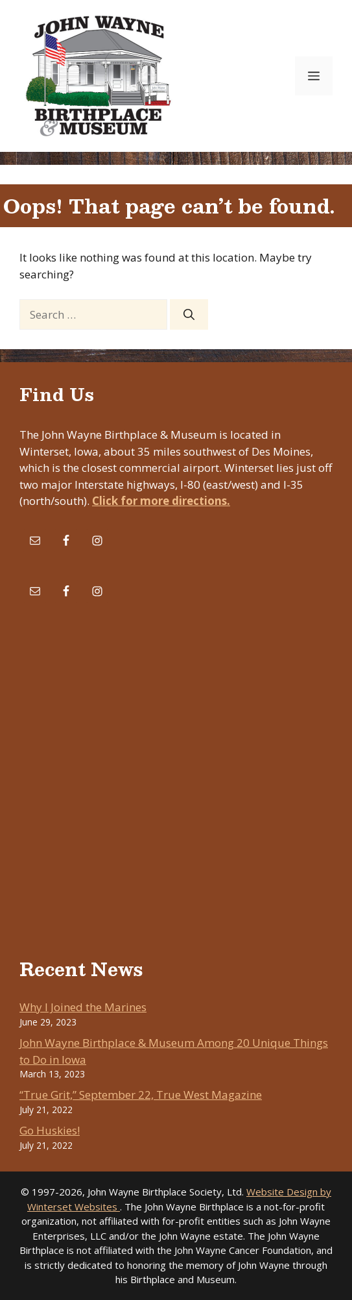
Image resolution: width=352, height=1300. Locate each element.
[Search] (189, 314)
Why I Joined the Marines (83, 1007)
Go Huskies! (49, 1130)
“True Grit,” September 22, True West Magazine (140, 1094)
